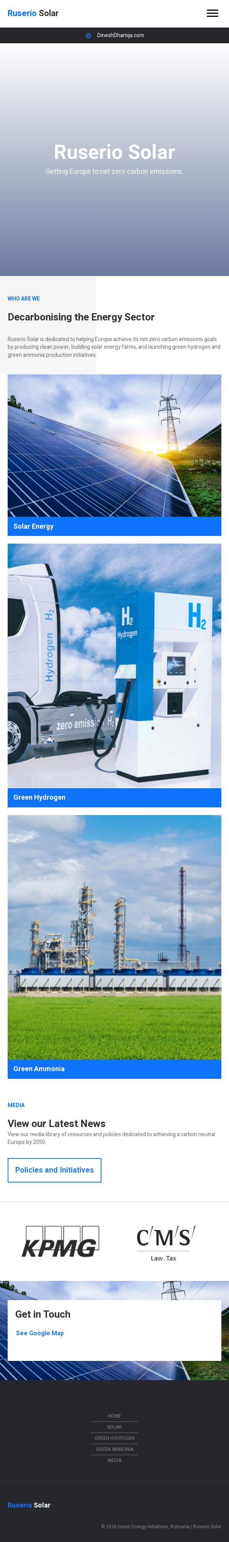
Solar (114, 1427)
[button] (54, 1170)
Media (114, 1460)
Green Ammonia (114, 1449)
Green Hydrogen (114, 1438)
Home (114, 1416)
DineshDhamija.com (120, 35)
